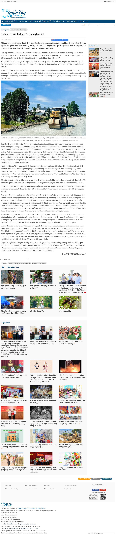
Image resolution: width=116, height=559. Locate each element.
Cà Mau (10, 263)
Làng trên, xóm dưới (58, 21)
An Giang (34, 263)
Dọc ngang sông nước (31, 21)
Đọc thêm (6, 328)
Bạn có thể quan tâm (10, 267)
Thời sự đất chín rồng (10, 21)
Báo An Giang (42, 263)
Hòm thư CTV (96, 501)
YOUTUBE (102, 512)
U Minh (16, 263)
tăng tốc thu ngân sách (25, 263)
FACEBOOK (95, 512)
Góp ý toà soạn (106, 501)
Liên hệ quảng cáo (109, 1)
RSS (83, 25)
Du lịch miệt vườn (83, 21)
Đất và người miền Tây (45, 21)
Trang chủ (5, 30)
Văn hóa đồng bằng (71, 21)
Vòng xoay (21, 21)
